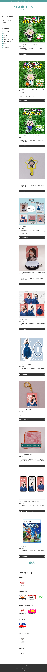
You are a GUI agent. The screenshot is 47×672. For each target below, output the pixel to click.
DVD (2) (5, 37)
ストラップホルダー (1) (8, 31)
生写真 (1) (5, 43)
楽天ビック (23, 613)
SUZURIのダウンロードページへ (26, 511)
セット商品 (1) (6, 35)
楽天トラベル (42, 599)
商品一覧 (18, 668)
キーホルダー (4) (7, 41)
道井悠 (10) (6, 22)
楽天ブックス (23, 627)
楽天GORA (33, 599)
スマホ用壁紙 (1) (7, 47)
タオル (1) (5, 45)
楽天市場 (23, 585)
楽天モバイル (33, 613)
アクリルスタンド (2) (8, 39)
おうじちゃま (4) (7, 20)
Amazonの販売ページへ (24, 54)
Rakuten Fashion (23, 642)
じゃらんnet (23, 599)
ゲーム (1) (5, 33)
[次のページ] (36, 562)
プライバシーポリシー (26, 668)
